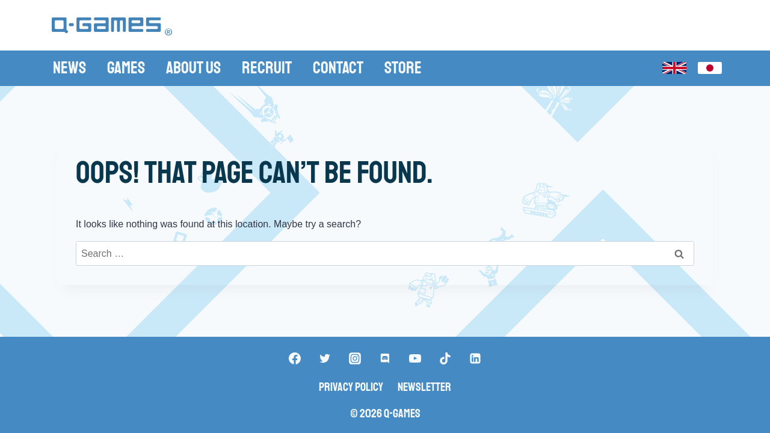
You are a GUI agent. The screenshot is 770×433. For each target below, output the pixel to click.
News (69, 67)
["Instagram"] (355, 358)
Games (126, 67)
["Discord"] (385, 358)
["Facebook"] (295, 358)
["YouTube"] (415, 358)
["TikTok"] (445, 358)
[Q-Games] (112, 26)
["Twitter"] (325, 358)
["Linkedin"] (475, 358)
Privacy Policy (351, 387)
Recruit (267, 67)
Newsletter (424, 387)
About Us (193, 67)
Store (403, 67)
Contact (338, 67)
